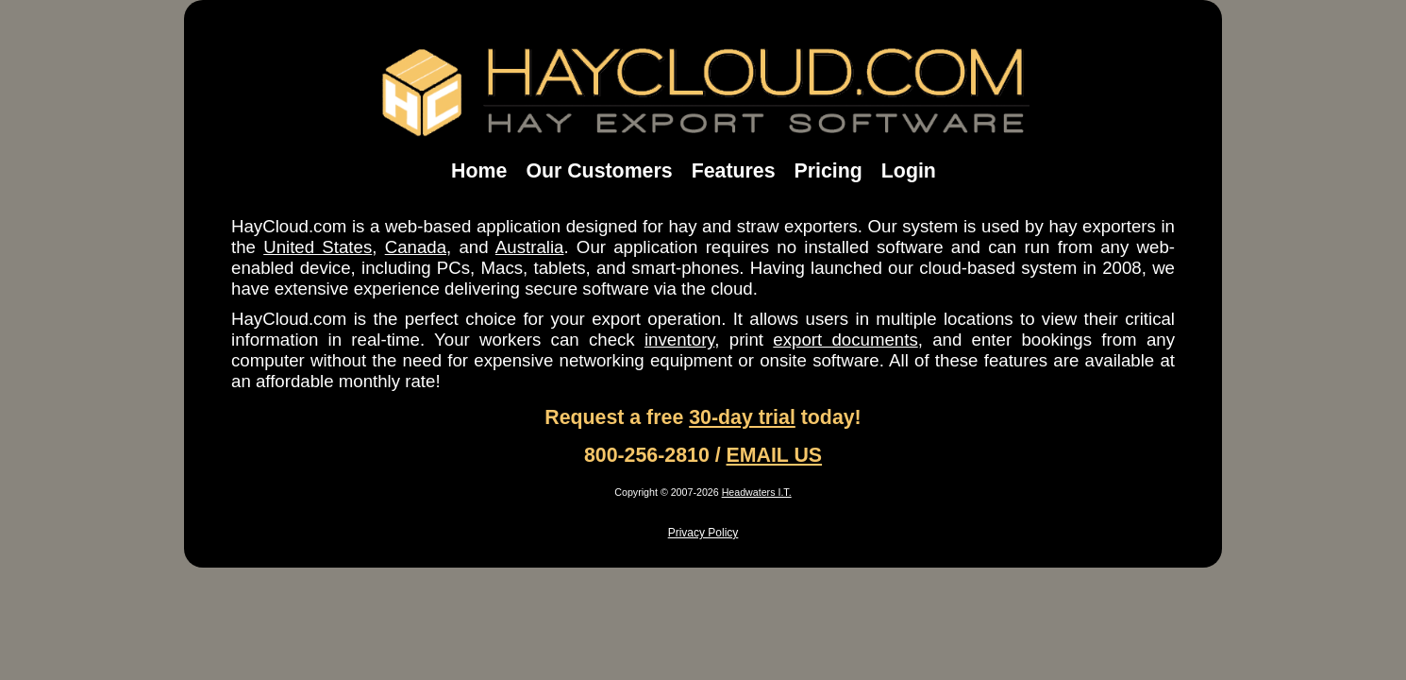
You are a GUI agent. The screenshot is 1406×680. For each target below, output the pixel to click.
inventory (679, 339)
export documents (845, 339)
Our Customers (599, 171)
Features (734, 171)
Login (908, 171)
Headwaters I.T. (757, 492)
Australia (529, 247)
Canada (415, 247)
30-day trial (742, 417)
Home (479, 171)
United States (317, 247)
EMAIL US (775, 455)
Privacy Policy (703, 532)
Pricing (828, 171)
